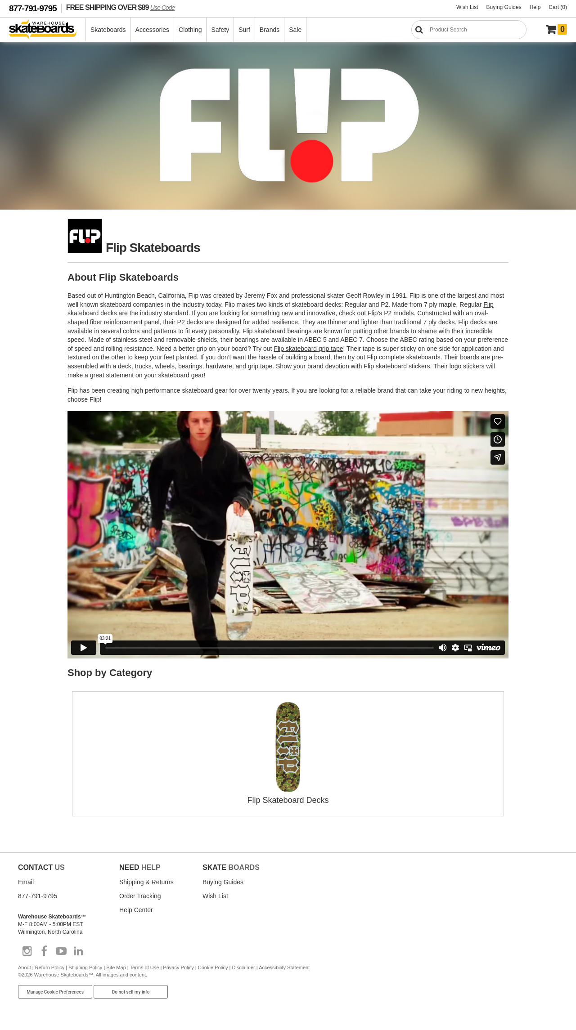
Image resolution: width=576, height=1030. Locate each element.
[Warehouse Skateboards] (47, 29)
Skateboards (108, 29)
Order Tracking (140, 896)
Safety (220, 29)
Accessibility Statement (284, 967)
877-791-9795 (33, 8)
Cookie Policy (213, 967)
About (24, 967)
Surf (244, 29)
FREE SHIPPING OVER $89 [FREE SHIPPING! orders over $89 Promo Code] (120, 7)
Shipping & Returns (146, 882)
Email (26, 882)
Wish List (467, 7)
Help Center (136, 910)
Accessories (152, 29)
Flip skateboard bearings (277, 331)
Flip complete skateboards (403, 357)
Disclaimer (243, 967)
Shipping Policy (85, 967)
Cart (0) (558, 7)
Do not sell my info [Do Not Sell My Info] (131, 992)
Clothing (190, 29)
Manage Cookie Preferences (55, 992)
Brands (269, 29)
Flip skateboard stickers (397, 366)
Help (535, 7)
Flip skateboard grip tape (308, 348)
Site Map (116, 967)
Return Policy (49, 967)
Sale (295, 29)
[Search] (468, 29)
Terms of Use (144, 967)
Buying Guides (504, 7)
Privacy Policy (178, 967)
